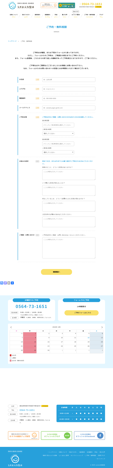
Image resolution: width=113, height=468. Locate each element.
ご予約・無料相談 (89, 15)
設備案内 (47, 15)
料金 (56, 15)
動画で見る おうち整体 (50, 455)
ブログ (101, 15)
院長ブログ (101, 455)
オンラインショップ (77, 455)
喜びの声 (64, 15)
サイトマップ (101, 459)
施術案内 (37, 15)
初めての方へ (26, 15)
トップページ (53, 452)
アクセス (99, 7)
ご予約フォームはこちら (82, 313)
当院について (14, 15)
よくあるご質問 (64, 455)
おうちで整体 (76, 15)
